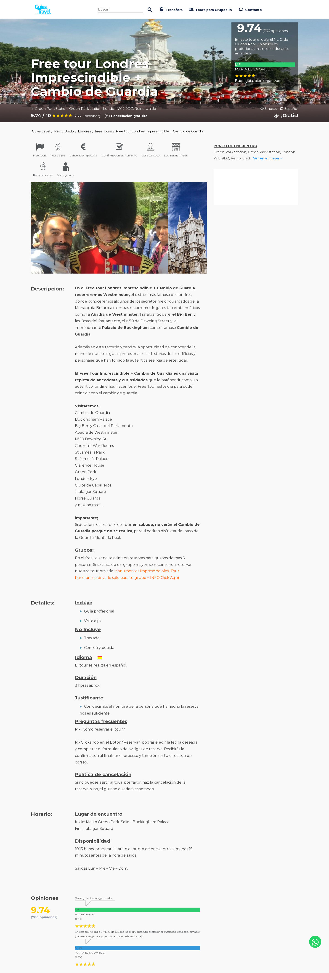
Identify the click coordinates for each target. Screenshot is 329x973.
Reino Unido (64, 131)
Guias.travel (41, 131)
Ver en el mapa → (268, 158)
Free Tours (103, 131)
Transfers (170, 9)
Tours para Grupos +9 (210, 9)
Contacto (250, 9)
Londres (84, 131)
